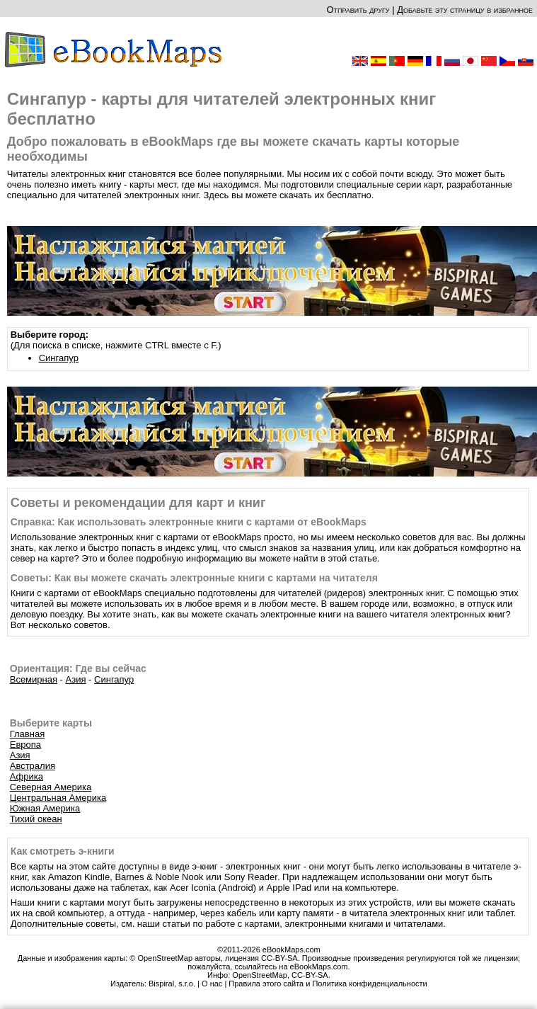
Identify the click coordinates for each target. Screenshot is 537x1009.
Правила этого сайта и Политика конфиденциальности (328, 983)
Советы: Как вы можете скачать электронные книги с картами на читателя (194, 577)
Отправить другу (357, 9)
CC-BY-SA (309, 975)
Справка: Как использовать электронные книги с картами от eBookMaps (188, 522)
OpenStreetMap (259, 975)
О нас (212, 983)
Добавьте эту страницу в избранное (465, 9)
